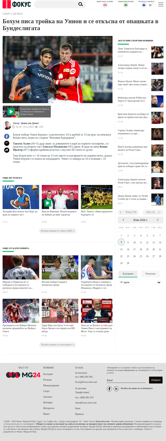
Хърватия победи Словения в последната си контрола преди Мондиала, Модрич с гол (96, 285)
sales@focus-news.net (85, 402)
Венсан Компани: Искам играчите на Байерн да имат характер (59, 213)
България (48, 374)
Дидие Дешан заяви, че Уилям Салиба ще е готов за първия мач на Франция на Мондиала (133, 197)
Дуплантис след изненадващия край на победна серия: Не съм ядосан (133, 165)
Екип (77, 408)
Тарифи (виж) (82, 392)
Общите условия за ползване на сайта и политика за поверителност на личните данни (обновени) (84, 424)
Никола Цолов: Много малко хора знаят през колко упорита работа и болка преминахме (133, 83)
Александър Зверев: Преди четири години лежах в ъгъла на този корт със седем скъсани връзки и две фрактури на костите (134, 67)
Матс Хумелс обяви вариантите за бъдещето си (98, 213)
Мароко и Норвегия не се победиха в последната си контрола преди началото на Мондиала (17, 285)
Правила (79, 414)
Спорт (46, 391)
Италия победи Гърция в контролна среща (54, 283)
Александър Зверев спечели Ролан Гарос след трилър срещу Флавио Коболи (133, 181)
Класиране (128, 273)
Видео (46, 414)
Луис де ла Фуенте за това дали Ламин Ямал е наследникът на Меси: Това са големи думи (97, 328)
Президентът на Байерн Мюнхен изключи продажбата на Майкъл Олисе (19, 328)
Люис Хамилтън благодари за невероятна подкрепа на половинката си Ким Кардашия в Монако (133, 50)
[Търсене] (54, 4)
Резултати (150, 273)
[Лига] (140, 282)
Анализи (47, 397)
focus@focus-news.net (86, 382)
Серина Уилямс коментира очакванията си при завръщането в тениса (131, 132)
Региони (47, 379)
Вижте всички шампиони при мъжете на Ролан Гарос (132, 148)
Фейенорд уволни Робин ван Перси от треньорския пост (132, 99)
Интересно (48, 408)
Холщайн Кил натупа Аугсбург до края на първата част (20, 213)
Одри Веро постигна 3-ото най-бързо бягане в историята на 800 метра (58, 328)
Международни (51, 385)
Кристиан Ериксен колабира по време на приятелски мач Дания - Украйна (133, 116)
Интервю (48, 402)
